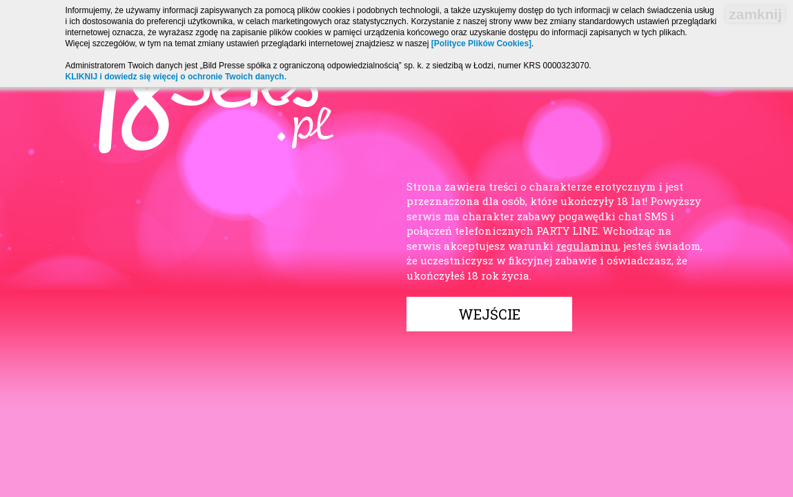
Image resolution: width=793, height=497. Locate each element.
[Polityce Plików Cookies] (481, 43)
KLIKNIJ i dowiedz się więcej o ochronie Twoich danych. (176, 76)
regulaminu (587, 246)
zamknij (755, 14)
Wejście (489, 314)
